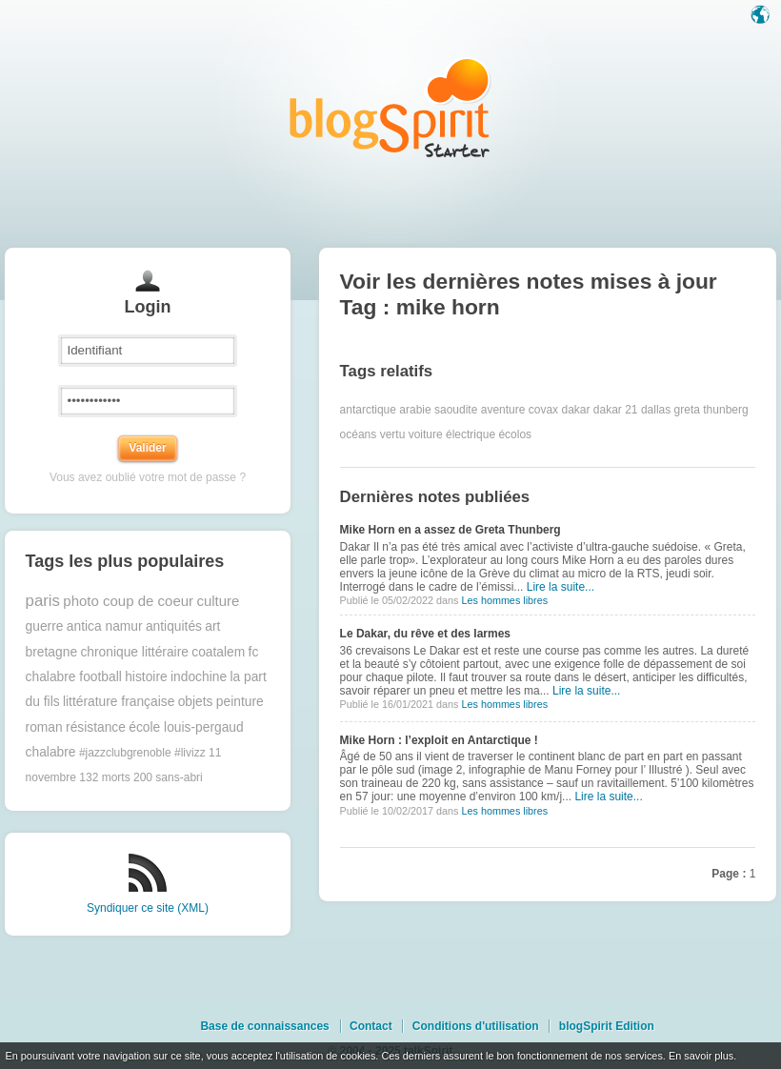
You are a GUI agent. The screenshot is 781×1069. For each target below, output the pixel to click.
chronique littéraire (134, 652)
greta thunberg (711, 409)
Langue (762, 16)
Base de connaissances (264, 1026)
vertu (393, 434)
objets (195, 702)
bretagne (51, 652)
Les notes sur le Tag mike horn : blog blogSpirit (390, 107)
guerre (45, 626)
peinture (240, 702)
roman (44, 727)
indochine (198, 677)
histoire (146, 677)
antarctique (368, 409)
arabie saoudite (438, 409)
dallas (656, 409)
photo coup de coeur (128, 601)
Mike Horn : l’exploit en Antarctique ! (439, 740)
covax (543, 409)
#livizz (190, 752)
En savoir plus (701, 1055)
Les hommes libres (504, 600)
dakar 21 (615, 409)
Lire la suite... (560, 587)
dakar (575, 409)
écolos (514, 434)
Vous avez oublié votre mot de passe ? (148, 477)
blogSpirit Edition (606, 1026)
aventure (503, 409)
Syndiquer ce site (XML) (148, 908)
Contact (371, 1026)
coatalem (218, 652)
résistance (96, 727)
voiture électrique (452, 434)
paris (43, 601)
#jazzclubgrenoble (125, 752)
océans (358, 434)
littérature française (118, 702)
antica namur (105, 626)
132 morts (104, 777)
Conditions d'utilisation (475, 1026)
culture (217, 601)
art (212, 626)
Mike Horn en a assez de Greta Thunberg (450, 529)
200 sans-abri (168, 777)
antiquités (174, 626)
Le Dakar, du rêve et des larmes (425, 633)
